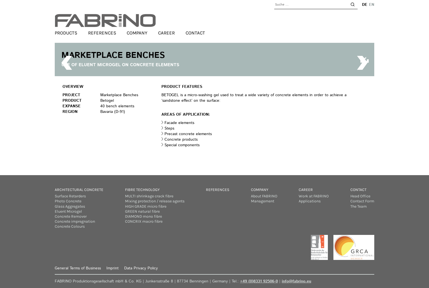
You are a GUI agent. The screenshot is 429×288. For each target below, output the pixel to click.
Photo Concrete (68, 201)
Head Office (360, 196)
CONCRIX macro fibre (144, 221)
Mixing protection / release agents (154, 201)
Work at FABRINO (314, 196)
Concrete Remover (71, 216)
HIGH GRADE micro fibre (145, 206)
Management (262, 201)
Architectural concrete (79, 189)
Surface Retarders (70, 196)
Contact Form (362, 201)
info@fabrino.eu (296, 281)
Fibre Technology (142, 189)
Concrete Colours (70, 226)
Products (66, 33)
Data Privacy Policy (141, 268)
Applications (310, 201)
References (102, 33)
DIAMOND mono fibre (143, 216)
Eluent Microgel (68, 211)
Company (137, 33)
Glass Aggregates (70, 206)
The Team (358, 206)
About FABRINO (264, 196)
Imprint (112, 268)
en (371, 5)
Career (166, 33)
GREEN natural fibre (142, 211)
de (364, 5)
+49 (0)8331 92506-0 (259, 281)
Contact (195, 33)
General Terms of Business (78, 268)
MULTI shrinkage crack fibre (149, 196)
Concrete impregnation (75, 221)
